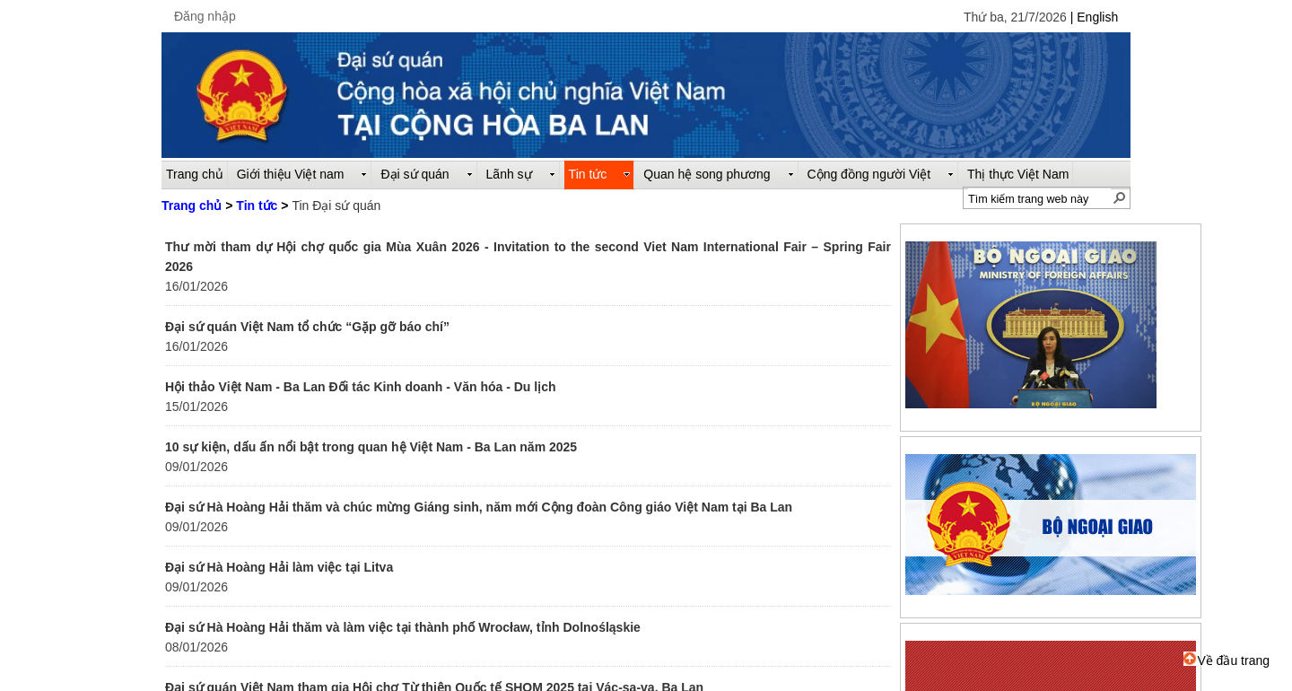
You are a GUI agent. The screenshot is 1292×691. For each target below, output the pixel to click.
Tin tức (256, 205)
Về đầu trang (1226, 660)
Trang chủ (192, 205)
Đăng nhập (205, 16)
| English (1094, 17)
